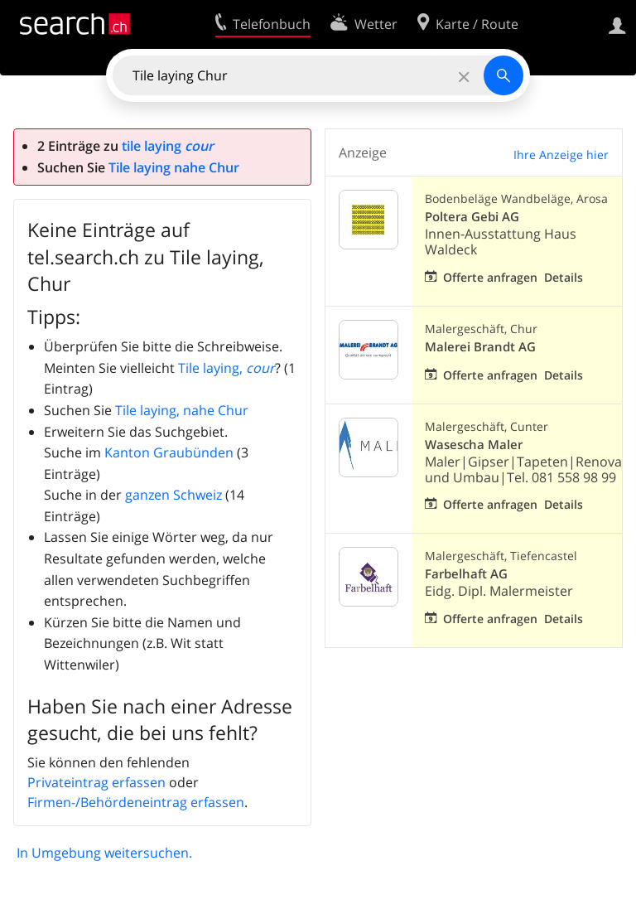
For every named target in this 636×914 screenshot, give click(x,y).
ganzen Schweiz (173, 495)
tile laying (168, 146)
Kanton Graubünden (169, 452)
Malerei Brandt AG (480, 346)
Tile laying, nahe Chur (181, 410)
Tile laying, (226, 368)
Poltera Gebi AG (472, 216)
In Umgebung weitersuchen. (104, 853)
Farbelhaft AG (466, 574)
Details (563, 277)
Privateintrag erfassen (96, 782)
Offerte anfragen (490, 277)
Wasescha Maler (474, 444)
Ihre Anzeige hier (561, 154)
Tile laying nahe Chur (173, 167)
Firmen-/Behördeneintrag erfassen (135, 802)
